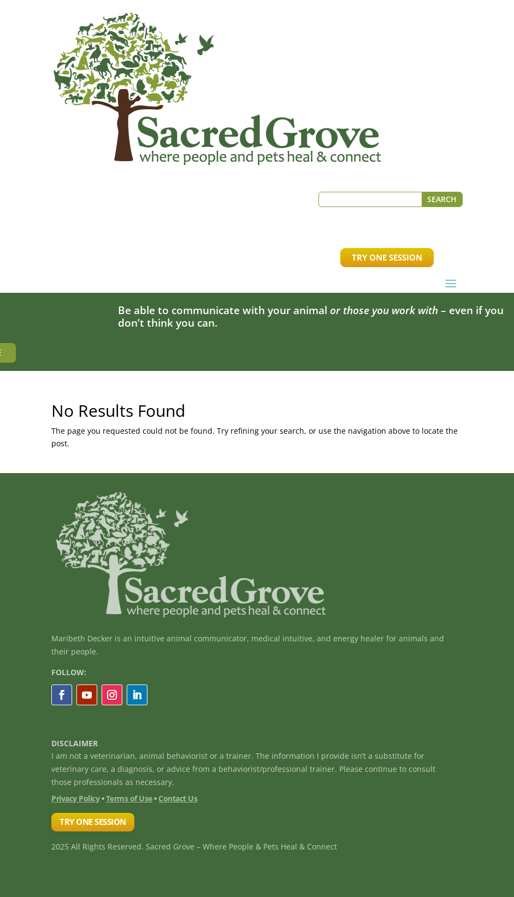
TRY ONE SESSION (387, 257)
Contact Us (177, 798)
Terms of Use (129, 798)
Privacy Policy (75, 798)
